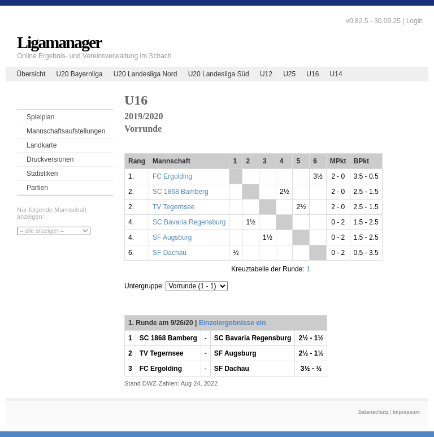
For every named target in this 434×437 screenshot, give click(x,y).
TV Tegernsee (174, 207)
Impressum (406, 412)
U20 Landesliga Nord (145, 74)
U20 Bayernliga (79, 74)
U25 (289, 74)
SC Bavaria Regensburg (189, 222)
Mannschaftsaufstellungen (66, 131)
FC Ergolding (172, 176)
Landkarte (42, 145)
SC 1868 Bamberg (181, 192)
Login (414, 21)
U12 (266, 74)
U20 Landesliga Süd (218, 74)
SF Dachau (169, 253)
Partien (37, 188)
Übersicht (31, 74)
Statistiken (42, 174)
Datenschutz (373, 412)
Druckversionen (50, 159)
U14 (336, 74)
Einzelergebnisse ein (232, 323)
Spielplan (40, 117)
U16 (312, 74)
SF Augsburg (172, 237)
